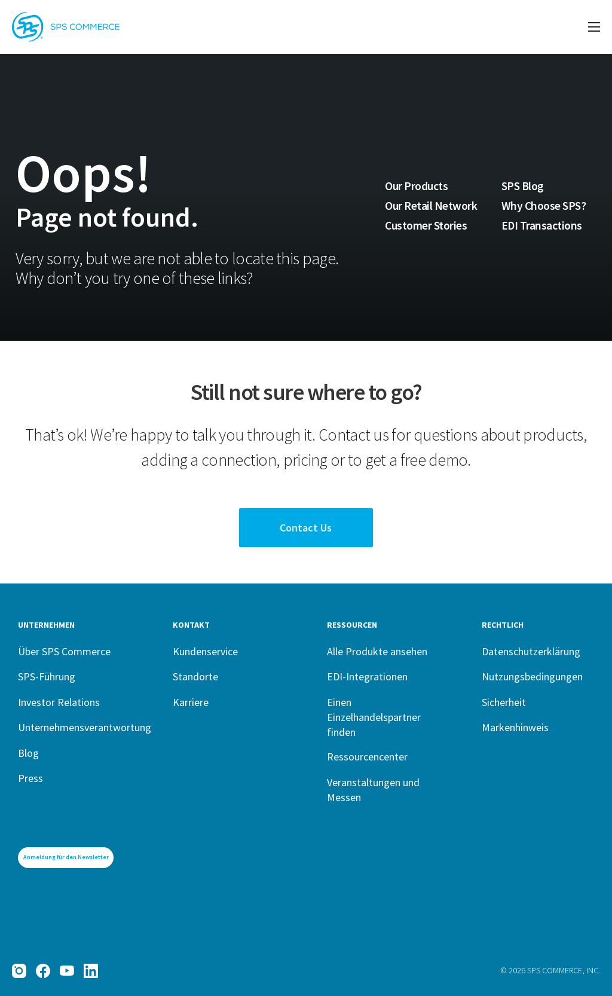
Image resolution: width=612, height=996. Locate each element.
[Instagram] (19, 971)
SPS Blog (522, 186)
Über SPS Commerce (64, 651)
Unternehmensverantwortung (84, 727)
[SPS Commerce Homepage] (66, 27)
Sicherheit (504, 702)
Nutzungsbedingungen (532, 676)
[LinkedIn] (91, 971)
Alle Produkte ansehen (377, 651)
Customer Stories (426, 225)
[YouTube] (67, 971)
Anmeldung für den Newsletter (66, 857)
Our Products (416, 186)
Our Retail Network (431, 205)
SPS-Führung (46, 676)
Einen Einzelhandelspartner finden (374, 717)
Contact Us (306, 527)
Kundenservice (205, 651)
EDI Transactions (541, 225)
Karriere (191, 702)
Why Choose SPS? (543, 205)
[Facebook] (43, 971)
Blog (28, 753)
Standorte (195, 676)
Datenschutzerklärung (531, 651)
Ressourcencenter (367, 756)
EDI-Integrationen (367, 676)
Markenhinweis (515, 727)
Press (30, 778)
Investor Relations (59, 702)
